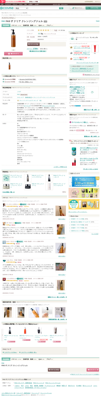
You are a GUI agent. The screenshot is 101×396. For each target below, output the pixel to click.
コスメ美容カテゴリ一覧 (8, 393)
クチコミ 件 (32, 49)
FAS (3, 21)
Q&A (25, 4)
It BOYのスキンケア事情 (78, 231)
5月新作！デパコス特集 (77, 219)
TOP (2, 4)
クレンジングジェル (50, 34)
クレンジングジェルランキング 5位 (30, 100)
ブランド (15, 4)
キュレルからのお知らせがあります (83, 57)
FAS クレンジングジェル (52, 383)
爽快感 (58, 385)
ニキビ (27, 385)
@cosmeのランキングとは (92, 74)
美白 (31, 385)
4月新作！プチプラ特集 (77, 228)
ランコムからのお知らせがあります (43, 339)
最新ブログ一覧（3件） (91, 109)
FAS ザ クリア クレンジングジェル (24, 21)
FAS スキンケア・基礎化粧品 (23, 383)
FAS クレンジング (38, 383)
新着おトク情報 (33, 1)
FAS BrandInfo (24, 94)
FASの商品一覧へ (8, 192)
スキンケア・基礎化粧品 (24, 97)
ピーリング (27, 105)
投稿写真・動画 (29, 25)
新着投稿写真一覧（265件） (57, 319)
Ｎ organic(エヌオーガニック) (81, 51)
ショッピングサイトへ (11, 341)
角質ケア (64, 385)
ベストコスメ (64, 4)
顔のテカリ (71, 385)
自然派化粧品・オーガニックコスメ (35, 387)
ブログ (20, 4)
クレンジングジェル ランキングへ (86, 62)
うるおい (17, 385)
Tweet (97, 21)
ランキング (8, 4)
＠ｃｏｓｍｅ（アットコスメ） (78, 212)
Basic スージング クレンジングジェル (81, 53)
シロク (19, 91)
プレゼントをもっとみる (90, 169)
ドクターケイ (22, 338)
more (63, 191)
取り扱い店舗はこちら (26, 82)
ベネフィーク (77, 46)
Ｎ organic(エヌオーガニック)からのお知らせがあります (78, 53)
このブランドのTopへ (10, 352)
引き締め (79, 385)
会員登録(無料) (89, 1)
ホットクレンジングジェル (82, 48)
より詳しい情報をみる (60, 167)
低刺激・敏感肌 (38, 385)
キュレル (75, 57)
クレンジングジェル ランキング (81, 71)
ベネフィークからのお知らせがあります (85, 46)
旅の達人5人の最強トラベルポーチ (80, 222)
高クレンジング (87, 385)
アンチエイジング (50, 385)
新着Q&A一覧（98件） (91, 136)
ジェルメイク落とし (81, 58)
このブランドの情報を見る (9, 18)
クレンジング (37, 97)
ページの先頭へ (85, 374)
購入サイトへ (13, 53)
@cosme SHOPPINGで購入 (27, 79)
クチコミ (16, 25)
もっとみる (95, 234)
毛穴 (22, 385)
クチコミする (33, 44)
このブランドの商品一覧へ (29, 352)
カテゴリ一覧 (56, 4)
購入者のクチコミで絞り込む (38, 51)
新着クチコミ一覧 (57, 297)
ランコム (37, 339)
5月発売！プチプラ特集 (77, 225)
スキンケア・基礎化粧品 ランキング (82, 68)
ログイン (97, 1)
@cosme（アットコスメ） (38, 395)
